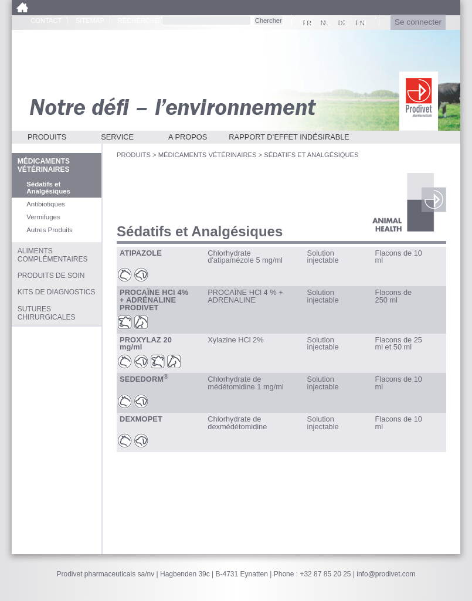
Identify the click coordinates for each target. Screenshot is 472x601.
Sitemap (90, 20)
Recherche (138, 20)
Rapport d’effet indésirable (289, 137)
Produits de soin (51, 275)
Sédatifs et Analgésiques (48, 188)
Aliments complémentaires (53, 255)
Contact (46, 20)
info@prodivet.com (385, 574)
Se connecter (418, 22)
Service (117, 137)
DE (342, 22)
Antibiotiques (45, 204)
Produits (47, 137)
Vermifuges (43, 216)
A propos (187, 137)
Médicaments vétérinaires (207, 154)
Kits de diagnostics (57, 292)
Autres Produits (49, 229)
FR (307, 22)
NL (325, 22)
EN (360, 22)
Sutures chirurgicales (47, 313)
